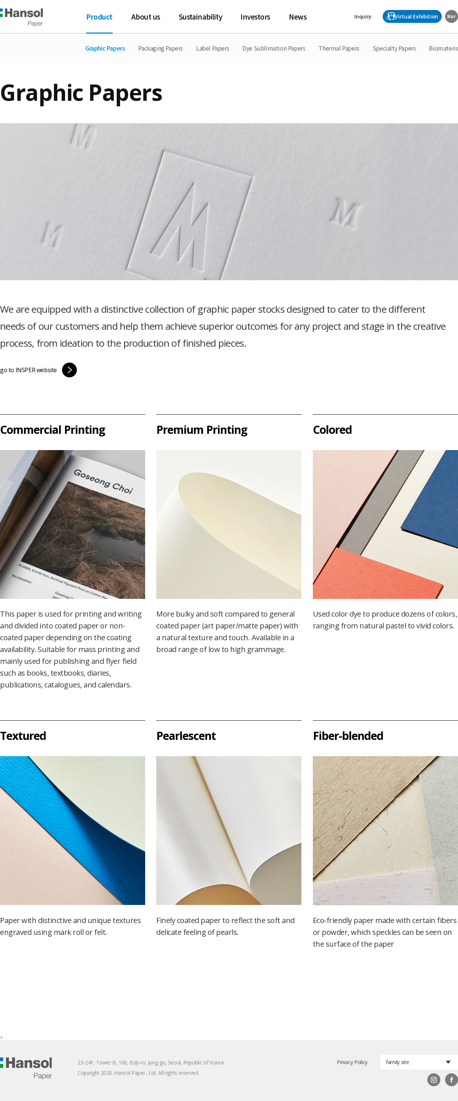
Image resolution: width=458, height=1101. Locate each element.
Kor (451, 16)
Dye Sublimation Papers (273, 48)
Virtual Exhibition (416, 16)
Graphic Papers (105, 48)
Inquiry (363, 16)
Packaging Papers (160, 48)
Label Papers (212, 48)
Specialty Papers (394, 48)
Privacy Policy (352, 1062)
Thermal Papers (338, 48)
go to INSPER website (28, 370)
